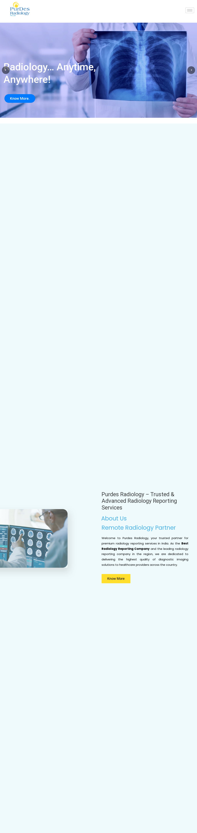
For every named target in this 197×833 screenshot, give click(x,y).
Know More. (20, 98)
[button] (116, 578)
